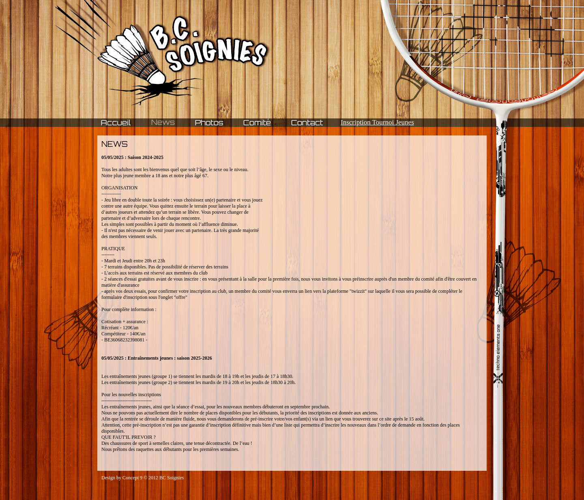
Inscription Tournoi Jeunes (377, 122)
